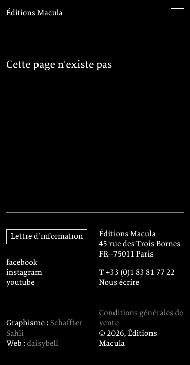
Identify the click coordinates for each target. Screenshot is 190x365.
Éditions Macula (34, 13)
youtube (20, 283)
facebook (22, 263)
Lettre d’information (47, 237)
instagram (24, 273)
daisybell (42, 344)
